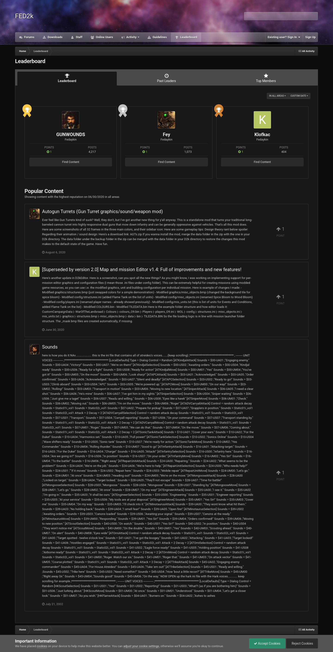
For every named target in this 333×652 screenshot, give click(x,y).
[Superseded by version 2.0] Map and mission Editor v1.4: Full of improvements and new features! (141, 269)
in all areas (277, 96)
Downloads (55, 37)
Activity (131, 37)
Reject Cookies (302, 643)
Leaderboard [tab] (67, 78)
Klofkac (262, 134)
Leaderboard (188, 37)
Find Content (70, 162)
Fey (166, 134)
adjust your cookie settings (141, 646)
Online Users (104, 37)
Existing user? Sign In (284, 37)
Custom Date (299, 96)
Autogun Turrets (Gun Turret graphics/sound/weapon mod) (102, 211)
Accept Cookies (267, 643)
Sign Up (310, 37)
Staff (78, 37)
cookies (42, 646)
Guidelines (159, 37)
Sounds (50, 347)
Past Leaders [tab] (166, 78)
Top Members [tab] (266, 78)
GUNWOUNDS (70, 134)
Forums (28, 37)
